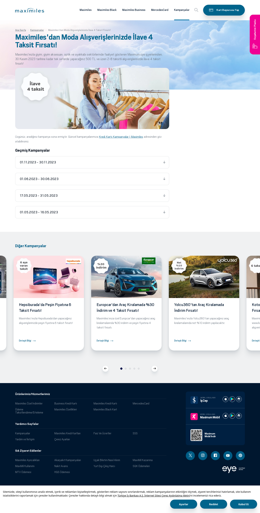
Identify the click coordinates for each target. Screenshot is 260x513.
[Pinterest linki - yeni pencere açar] (240, 455)
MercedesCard (141, 403)
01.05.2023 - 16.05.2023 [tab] (39, 212)
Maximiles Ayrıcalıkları (27, 460)
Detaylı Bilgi (25, 340)
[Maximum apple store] (225, 416)
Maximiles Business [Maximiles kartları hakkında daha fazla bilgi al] (133, 10)
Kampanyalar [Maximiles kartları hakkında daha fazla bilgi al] (181, 10)
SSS (135, 433)
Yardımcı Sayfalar (27, 424)
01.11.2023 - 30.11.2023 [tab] (38, 162)
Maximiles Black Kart (105, 409)
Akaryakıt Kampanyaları (67, 460)
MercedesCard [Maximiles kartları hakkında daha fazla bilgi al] (159, 10)
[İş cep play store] (232, 399)
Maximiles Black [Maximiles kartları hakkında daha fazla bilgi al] (106, 10)
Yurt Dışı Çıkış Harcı (104, 466)
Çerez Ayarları (62, 439)
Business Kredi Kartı (65, 403)
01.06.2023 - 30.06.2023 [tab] (39, 179)
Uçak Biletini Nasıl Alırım (107, 460)
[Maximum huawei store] (239, 416)
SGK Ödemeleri (141, 466)
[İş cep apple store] (225, 399)
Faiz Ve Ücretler (102, 433)
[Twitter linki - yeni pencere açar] (190, 455)
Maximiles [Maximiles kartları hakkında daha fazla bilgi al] (86, 10)
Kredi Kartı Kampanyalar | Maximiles (121, 136)
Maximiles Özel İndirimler (28, 403)
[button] (29, 10)
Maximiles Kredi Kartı (105, 403)
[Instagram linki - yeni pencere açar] (202, 455)
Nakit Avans (61, 466)
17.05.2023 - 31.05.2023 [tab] (39, 195)
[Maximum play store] (232, 416)
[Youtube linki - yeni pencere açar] (227, 455)
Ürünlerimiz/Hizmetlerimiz (32, 394)
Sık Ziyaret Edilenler (28, 450)
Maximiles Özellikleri (65, 409)
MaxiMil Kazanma (143, 460)
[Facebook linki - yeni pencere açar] (215, 455)
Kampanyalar (22, 433)
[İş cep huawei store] (239, 399)
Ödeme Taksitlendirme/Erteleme (29, 411)
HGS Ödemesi (62, 472)
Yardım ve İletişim (24, 439)
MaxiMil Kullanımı (24, 466)
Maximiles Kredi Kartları (67, 433)
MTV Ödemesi (23, 472)
